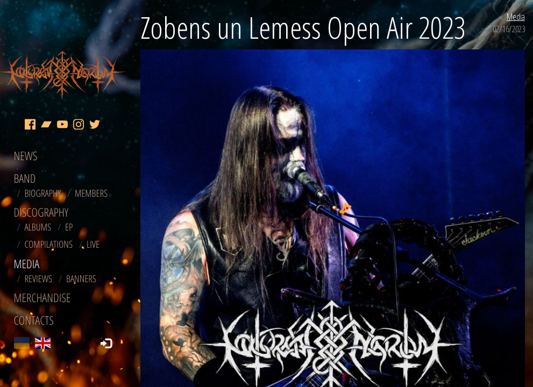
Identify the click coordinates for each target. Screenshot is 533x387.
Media (516, 17)
